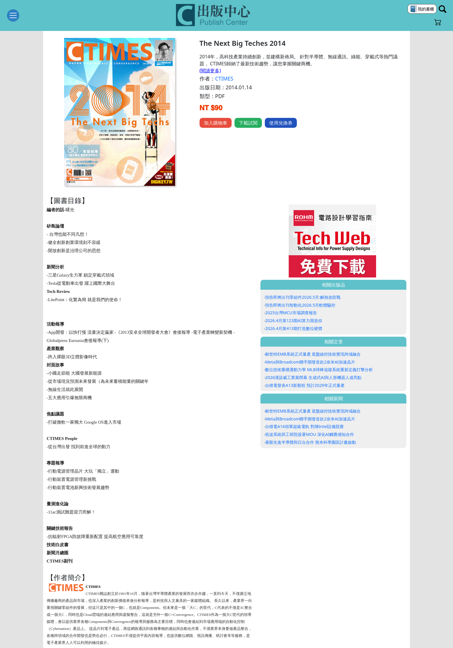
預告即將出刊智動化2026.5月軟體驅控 (300, 305)
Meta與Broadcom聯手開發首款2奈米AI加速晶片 (310, 362)
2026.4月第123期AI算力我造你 (293, 320)
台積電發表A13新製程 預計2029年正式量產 (304, 385)
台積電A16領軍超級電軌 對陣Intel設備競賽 (304, 426)
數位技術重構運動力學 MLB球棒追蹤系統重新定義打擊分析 (319, 369)
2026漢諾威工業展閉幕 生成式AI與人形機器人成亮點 (313, 377)
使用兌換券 (280, 123)
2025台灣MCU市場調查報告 (291, 312)
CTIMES (224, 78)
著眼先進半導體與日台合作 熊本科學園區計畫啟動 (310, 442)
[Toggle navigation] (13, 15)
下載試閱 (248, 123)
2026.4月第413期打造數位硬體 (293, 328)
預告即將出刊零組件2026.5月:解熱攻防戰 (303, 297)
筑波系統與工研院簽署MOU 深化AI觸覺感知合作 (309, 434)
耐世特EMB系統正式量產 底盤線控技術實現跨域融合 (313, 354)
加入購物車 (215, 123)
